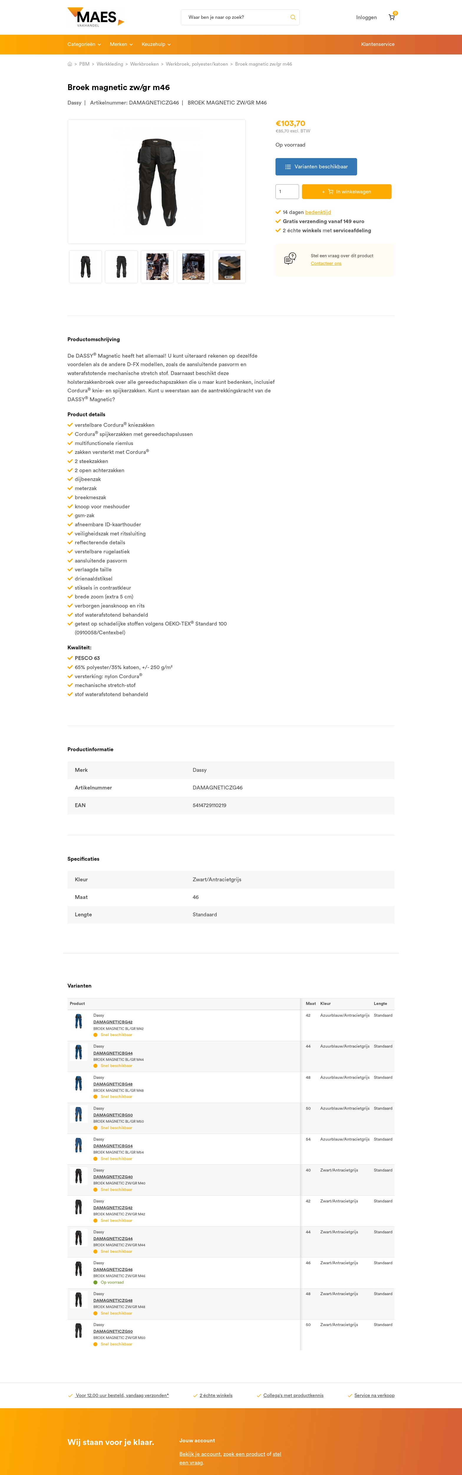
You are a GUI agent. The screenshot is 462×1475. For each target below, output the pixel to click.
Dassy (74, 102)
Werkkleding (110, 64)
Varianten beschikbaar (316, 166)
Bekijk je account (199, 1454)
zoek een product (244, 1454)
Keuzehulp (153, 44)
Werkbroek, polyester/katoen (197, 64)
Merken (118, 44)
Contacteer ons (326, 263)
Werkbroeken (144, 64)
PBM (84, 64)
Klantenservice (378, 44)
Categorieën (81, 44)
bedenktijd (318, 212)
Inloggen (366, 17)
